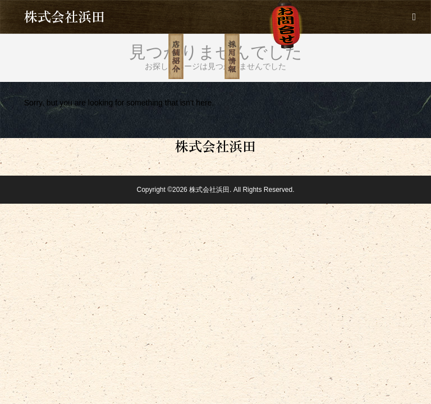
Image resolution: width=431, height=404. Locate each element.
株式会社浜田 (64, 16)
